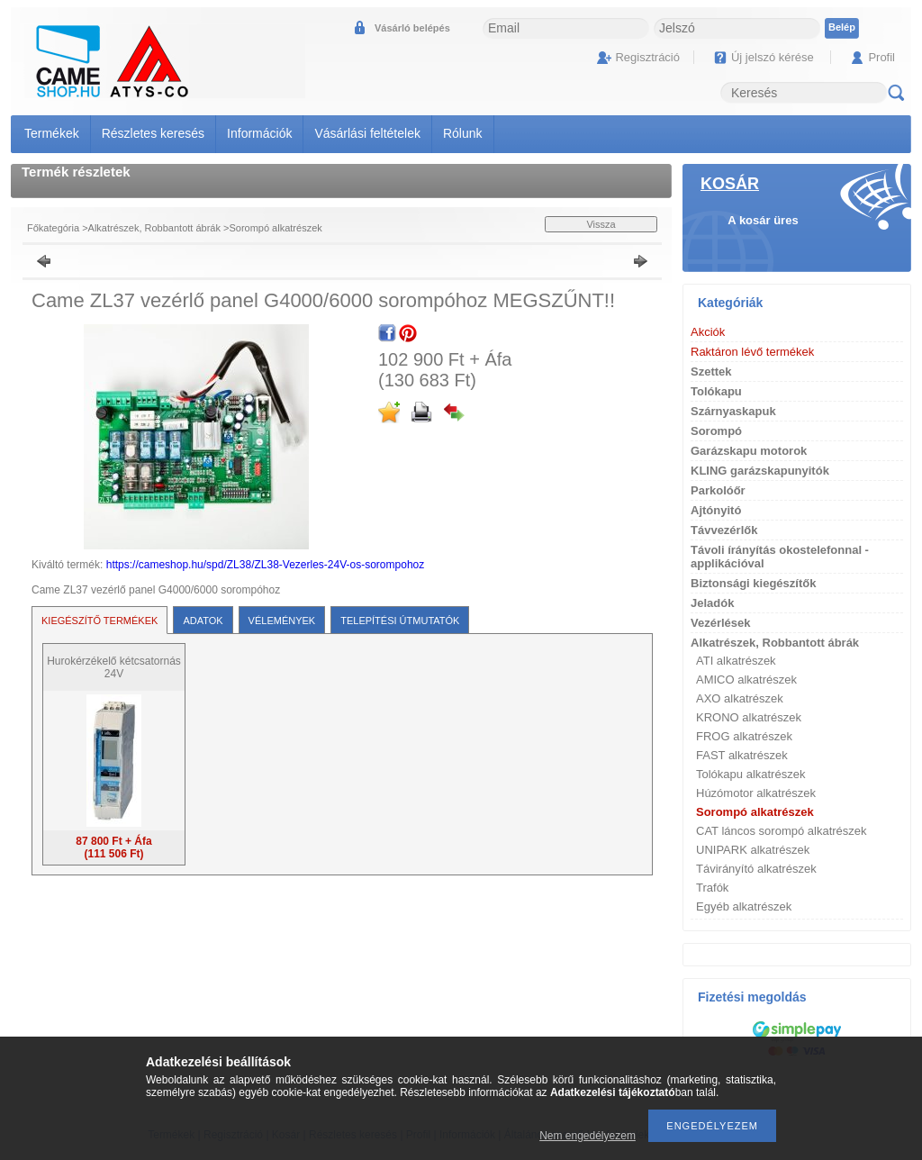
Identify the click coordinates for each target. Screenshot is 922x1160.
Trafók (712, 887)
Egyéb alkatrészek (743, 906)
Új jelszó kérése (772, 57)
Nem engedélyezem (587, 1135)
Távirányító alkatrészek (756, 868)
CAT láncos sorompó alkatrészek (781, 831)
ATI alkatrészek (736, 660)
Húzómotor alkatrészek (756, 793)
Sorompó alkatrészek (275, 227)
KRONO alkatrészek (748, 717)
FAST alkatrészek (742, 755)
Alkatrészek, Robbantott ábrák (154, 227)
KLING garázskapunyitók (760, 470)
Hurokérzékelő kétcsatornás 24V (114, 667)
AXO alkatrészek (739, 698)
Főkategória (53, 227)
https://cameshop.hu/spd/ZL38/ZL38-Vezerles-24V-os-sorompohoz (265, 564)
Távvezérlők (724, 530)
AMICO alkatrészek (746, 679)
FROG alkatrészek (744, 736)
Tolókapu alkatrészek (750, 774)
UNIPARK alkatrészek (752, 849)
